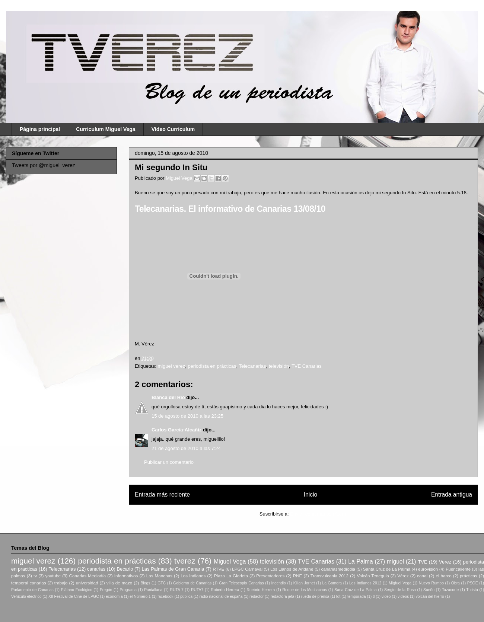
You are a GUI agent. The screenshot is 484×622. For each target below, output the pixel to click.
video (386, 596)
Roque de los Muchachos (304, 590)
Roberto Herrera (225, 590)
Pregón (106, 590)
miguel (395, 561)
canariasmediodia (338, 569)
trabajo (61, 582)
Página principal (40, 129)
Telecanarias (252, 366)
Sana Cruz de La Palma (355, 590)
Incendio (278, 583)
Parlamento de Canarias (32, 590)
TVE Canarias (307, 366)
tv (35, 575)
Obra (455, 583)
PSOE (472, 583)
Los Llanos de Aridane (291, 569)
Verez (445, 562)
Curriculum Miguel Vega (105, 129)
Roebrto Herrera (260, 590)
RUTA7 (197, 590)
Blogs (145, 583)
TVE (422, 562)
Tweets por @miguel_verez (43, 165)
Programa (128, 590)
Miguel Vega (180, 178)
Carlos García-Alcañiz (176, 430)
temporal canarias (28, 582)
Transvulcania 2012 (329, 575)
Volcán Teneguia (373, 575)
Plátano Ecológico (76, 590)
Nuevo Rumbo (431, 583)
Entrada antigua (451, 494)
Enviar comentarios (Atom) (318, 514)
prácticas (468, 575)
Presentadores (270, 575)
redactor (256, 596)
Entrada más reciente (162, 494)
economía (114, 596)
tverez (184, 560)
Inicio (310, 494)
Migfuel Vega (400, 583)
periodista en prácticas (212, 366)
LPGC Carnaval (247, 569)
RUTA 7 (176, 590)
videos (403, 596)
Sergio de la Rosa (400, 590)
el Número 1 (140, 596)
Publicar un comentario (169, 462)
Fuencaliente (458, 569)
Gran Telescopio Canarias (241, 583)
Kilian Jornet (304, 583)
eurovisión (428, 569)
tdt (338, 596)
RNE (297, 575)
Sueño (428, 590)
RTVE (218, 569)
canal (422, 575)
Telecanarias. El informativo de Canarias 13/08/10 (230, 209)
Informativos (126, 575)
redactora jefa (282, 596)
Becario (125, 569)
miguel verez (171, 366)
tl (374, 596)
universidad (87, 582)
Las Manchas (159, 575)
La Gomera (332, 583)
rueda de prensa (315, 596)
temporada (356, 596)
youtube (53, 575)
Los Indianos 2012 (365, 583)
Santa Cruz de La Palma (386, 569)
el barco (443, 575)
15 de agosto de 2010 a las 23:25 (187, 416)
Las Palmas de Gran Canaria (173, 569)
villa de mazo (119, 582)
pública (186, 596)
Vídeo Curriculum (173, 129)
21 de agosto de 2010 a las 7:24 (186, 448)
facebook (165, 596)
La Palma (360, 561)
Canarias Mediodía (87, 575)
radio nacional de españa (220, 596)
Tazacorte (450, 590)
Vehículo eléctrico (26, 596)
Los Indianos (193, 575)
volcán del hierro (430, 596)
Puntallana (153, 590)
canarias (96, 569)
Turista (472, 590)
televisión (279, 366)
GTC (161, 583)
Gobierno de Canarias (192, 583)
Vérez (403, 575)
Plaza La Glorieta (231, 575)
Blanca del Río (168, 397)
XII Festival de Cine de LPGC (73, 596)
